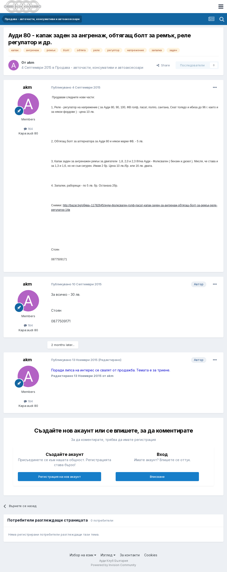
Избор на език (83, 555)
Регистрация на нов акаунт (59, 476)
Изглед (108, 555)
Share (163, 65)
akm (30, 62)
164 (28, 129)
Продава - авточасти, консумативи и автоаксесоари (99, 67)
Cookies (150, 555)
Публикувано (75, 87)
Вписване (157, 476)
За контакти (130, 555)
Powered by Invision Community (113, 565)
